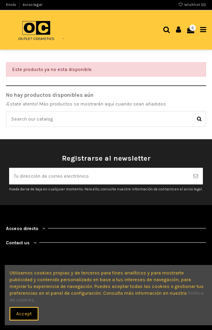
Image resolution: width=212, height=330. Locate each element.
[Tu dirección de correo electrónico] (99, 176)
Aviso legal (32, 4)
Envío (11, 4)
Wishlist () (192, 4)
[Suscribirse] (196, 176)
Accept (24, 314)
